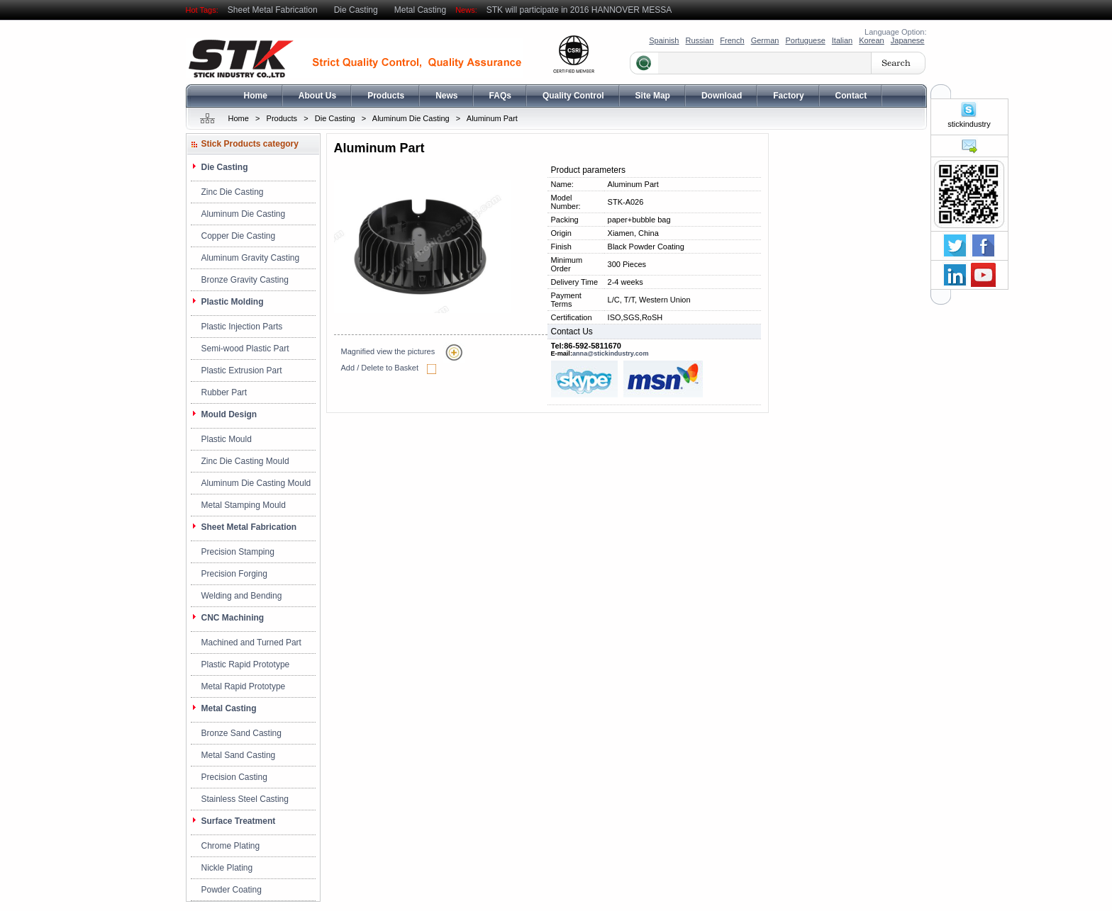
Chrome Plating (230, 846)
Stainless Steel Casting (245, 799)
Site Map (652, 96)
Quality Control (573, 96)
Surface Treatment (238, 821)
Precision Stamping (237, 552)
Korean (871, 40)
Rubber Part (224, 392)
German (765, 40)
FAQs (500, 96)
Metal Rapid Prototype (243, 686)
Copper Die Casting (238, 236)
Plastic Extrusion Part (241, 370)
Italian (842, 40)
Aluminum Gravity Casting (250, 258)
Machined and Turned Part (251, 642)
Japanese (908, 40)
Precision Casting (234, 777)
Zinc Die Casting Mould (245, 461)
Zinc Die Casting (232, 192)
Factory (788, 96)
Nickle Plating (227, 868)
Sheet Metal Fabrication (273, 10)
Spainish (664, 40)
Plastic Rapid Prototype (245, 664)
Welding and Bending (241, 596)
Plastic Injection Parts (242, 327)
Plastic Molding (232, 302)
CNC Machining (233, 618)
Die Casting (356, 10)
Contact (851, 96)
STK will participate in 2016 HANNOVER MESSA (579, 10)
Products (385, 96)
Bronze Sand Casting (241, 733)
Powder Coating (231, 890)
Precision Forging (234, 574)
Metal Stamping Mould (243, 505)
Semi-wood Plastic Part (245, 348)
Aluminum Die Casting (411, 118)
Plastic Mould (226, 439)
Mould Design (229, 414)
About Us (317, 96)
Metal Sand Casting (238, 755)
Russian (700, 40)
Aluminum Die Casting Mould (256, 483)
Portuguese (805, 40)
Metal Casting (420, 10)
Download (721, 96)
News (446, 96)
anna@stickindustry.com (610, 353)
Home (255, 96)
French (732, 40)
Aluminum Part (492, 118)
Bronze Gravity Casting (245, 280)
